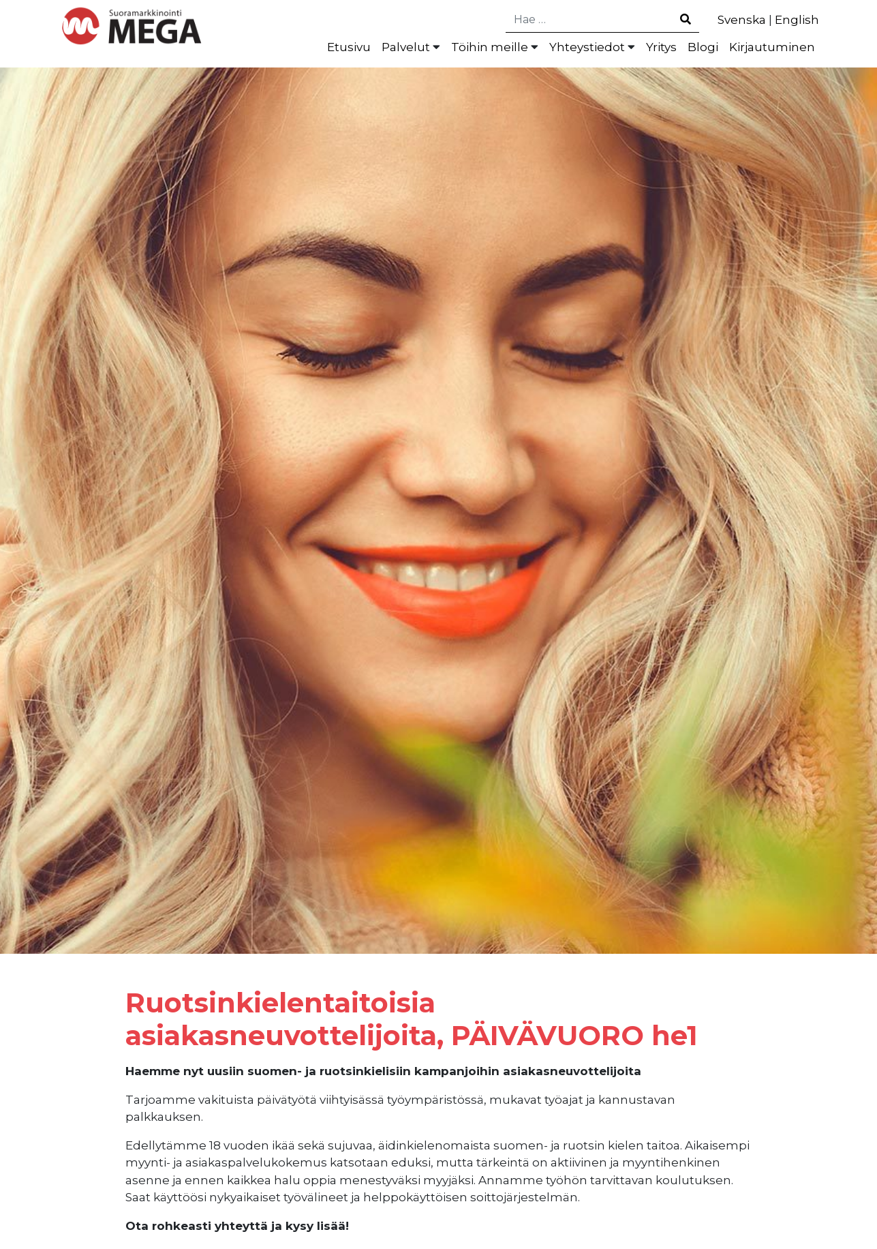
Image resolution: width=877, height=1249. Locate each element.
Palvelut (406, 47)
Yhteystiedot (587, 47)
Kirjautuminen (772, 47)
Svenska (742, 20)
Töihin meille (489, 47)
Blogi (703, 47)
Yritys (661, 47)
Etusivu (349, 47)
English (797, 20)
